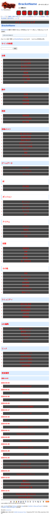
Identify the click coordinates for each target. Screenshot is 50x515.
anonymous (8, 510)
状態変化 (26, 248)
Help (22, 506)
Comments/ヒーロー (25, 427)
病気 (25, 255)
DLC (26, 82)
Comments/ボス (26, 441)
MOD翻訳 (25, 286)
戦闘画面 (26, 115)
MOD (26, 280)
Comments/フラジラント (26, 474)
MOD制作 (25, 283)
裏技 (25, 153)
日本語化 (26, 76)
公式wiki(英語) (26, 356)
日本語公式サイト (25, 353)
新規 (42, 16)
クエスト (26, 205)
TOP (26, 420)
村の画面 (26, 122)
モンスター (26, 208)
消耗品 (25, 230)
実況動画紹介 (26, 310)
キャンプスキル (26, 171)
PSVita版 (25, 101)
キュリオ (26, 211)
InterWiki (6, 506)
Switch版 (26, 104)
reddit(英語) (26, 366)
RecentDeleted (25, 386)
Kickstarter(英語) (26, 363)
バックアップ (24, 16)
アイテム (26, 227)
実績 (25, 273)
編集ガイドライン (25, 329)
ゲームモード (26, 70)
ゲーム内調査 (26, 307)
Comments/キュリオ (25, 447)
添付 (30, 16)
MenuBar (25, 393)
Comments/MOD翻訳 (26, 407)
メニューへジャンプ (25, 22)
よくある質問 (26, 63)
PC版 (26, 94)
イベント (26, 189)
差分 (17, 16)
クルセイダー (26, 400)
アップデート (26, 60)
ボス (25, 214)
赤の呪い (26, 258)
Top (2, 9)
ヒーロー (26, 168)
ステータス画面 (26, 119)
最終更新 (10, 18)
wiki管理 (26, 314)
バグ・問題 (26, 79)
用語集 (25, 73)
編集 (10, 16)
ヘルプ (16, 18)
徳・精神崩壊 (26, 261)
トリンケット (26, 233)
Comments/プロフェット (26, 434)
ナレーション (26, 276)
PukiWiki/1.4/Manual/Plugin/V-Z (9, 507)
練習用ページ (26, 332)
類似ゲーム (26, 292)
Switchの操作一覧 (25, 487)
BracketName (27, 4)
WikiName (4, 30)
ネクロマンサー (26, 467)
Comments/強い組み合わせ (26, 494)
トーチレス (26, 156)
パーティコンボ (26, 289)
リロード (36, 16)
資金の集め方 (26, 140)
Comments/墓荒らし (25, 497)
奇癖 (25, 252)
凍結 (13, 16)
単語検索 (3, 18)
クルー (25, 461)
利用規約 (26, 317)
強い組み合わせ (26, 134)
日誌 (25, 236)
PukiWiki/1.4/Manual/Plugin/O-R (36, 506)
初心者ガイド (26, 67)
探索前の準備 (26, 137)
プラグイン (26, 341)
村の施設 (26, 186)
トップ (4, 16)
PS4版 (25, 97)
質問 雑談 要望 (25, 304)
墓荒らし (26, 481)
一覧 (46, 16)
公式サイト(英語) (26, 359)
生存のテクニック (25, 143)
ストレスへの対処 (25, 146)
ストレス (26, 174)
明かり (25, 149)
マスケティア (26, 464)
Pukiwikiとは (25, 335)
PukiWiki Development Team (20, 512)
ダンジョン (26, 202)
